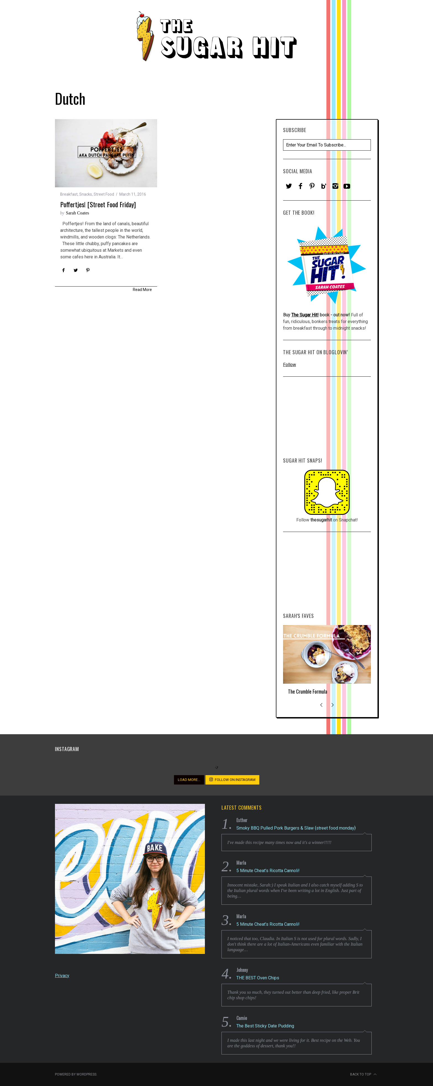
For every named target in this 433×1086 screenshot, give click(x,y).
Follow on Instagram (232, 779)
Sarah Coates (77, 213)
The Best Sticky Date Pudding (265, 1026)
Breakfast (69, 194)
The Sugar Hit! (305, 315)
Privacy (62, 975)
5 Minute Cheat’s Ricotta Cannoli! (268, 870)
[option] (327, 662)
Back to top (363, 1074)
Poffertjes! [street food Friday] (98, 204)
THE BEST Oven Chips (257, 977)
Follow (289, 364)
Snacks (85, 194)
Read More (142, 290)
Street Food (104, 194)
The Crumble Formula (307, 691)
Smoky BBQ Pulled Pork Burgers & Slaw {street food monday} (296, 828)
